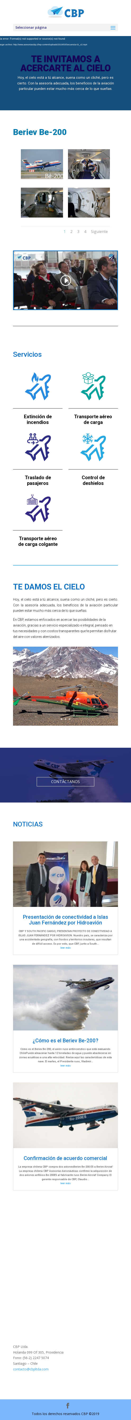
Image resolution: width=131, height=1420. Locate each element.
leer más (65, 947)
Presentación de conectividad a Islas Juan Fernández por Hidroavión (65, 920)
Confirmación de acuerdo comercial (65, 1158)
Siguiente (99, 231)
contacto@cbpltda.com (31, 1369)
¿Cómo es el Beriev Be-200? (65, 1041)
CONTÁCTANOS (65, 781)
